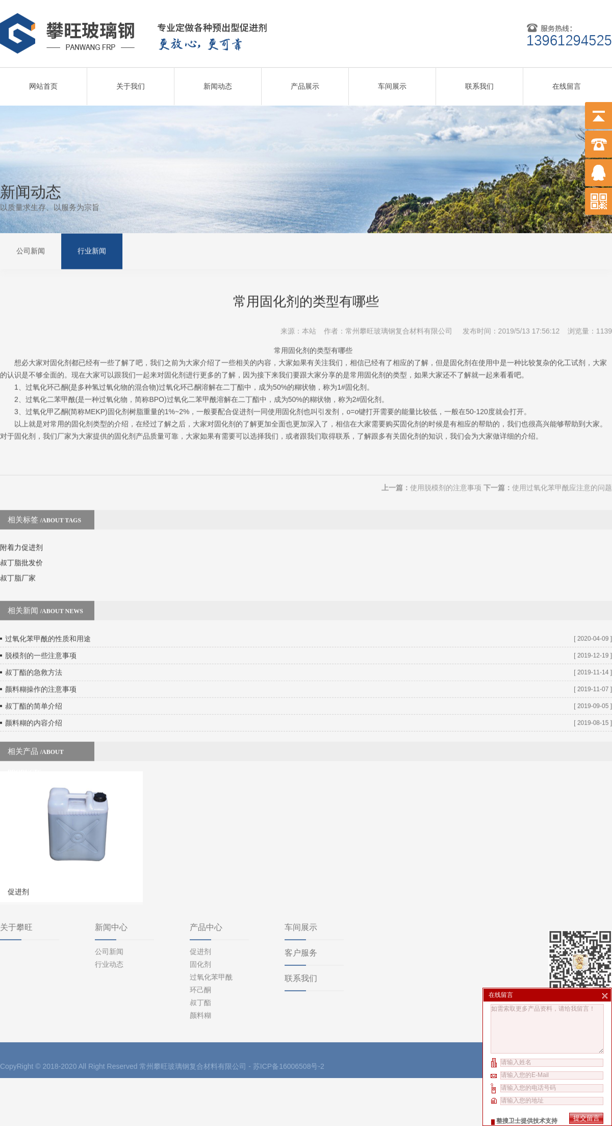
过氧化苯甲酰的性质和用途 (48, 616)
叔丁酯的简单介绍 (33, 684)
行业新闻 (92, 250)
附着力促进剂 (21, 525)
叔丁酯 (200, 959)
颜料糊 (200, 971)
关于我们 (130, 83)
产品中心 (206, 883)
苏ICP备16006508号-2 (288, 1022)
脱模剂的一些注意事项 (40, 633)
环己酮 (200, 946)
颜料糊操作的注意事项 (40, 667)
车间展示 (392, 83)
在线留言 (566, 83)
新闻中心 (111, 883)
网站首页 (43, 83)
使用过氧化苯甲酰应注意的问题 (562, 465)
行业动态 (109, 920)
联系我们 (479, 83)
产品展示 (305, 83)
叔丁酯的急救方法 (33, 650)
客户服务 (301, 909)
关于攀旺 (16, 883)
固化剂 (200, 920)
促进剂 (200, 908)
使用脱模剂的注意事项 (445, 465)
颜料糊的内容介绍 (33, 700)
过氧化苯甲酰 (211, 933)
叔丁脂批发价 (21, 540)
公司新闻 (30, 250)
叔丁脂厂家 (18, 556)
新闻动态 (217, 83)
